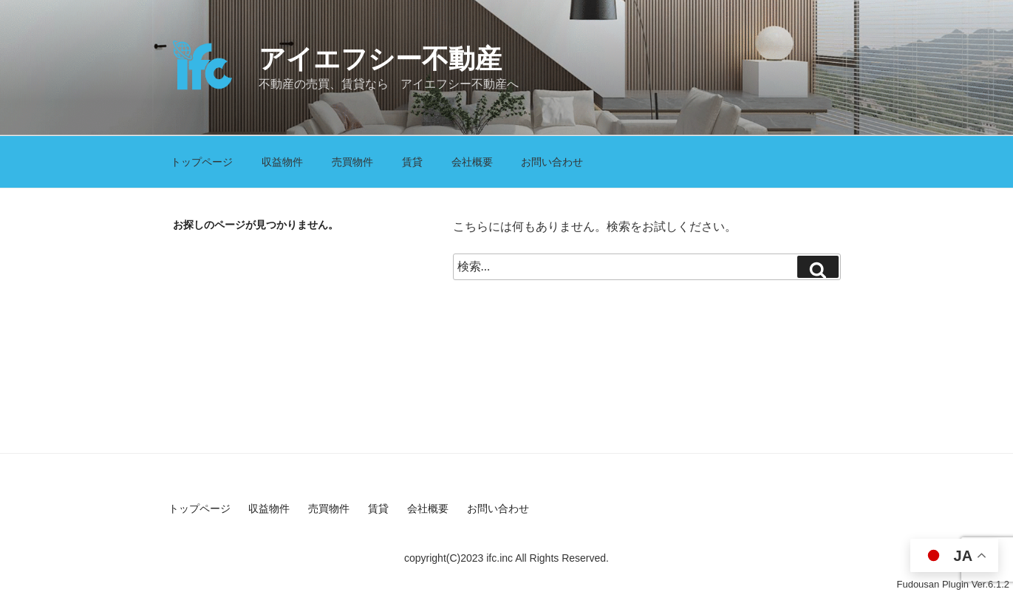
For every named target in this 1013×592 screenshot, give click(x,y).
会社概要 (472, 162)
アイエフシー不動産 (380, 59)
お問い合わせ (552, 162)
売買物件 (352, 162)
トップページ (202, 162)
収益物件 (282, 162)
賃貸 (412, 162)
